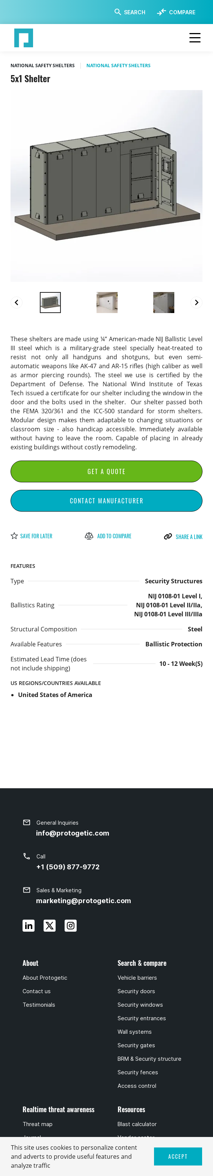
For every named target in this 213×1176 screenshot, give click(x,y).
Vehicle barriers (137, 977)
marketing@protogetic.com (83, 901)
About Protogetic (45, 977)
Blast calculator (137, 1124)
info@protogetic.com (72, 833)
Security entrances (142, 1018)
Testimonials (39, 1004)
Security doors (136, 991)
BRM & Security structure (149, 1059)
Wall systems (135, 1031)
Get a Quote (107, 471)
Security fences (138, 1072)
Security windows (140, 1004)
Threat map (38, 1124)
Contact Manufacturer (107, 500)
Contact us (37, 991)
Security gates (136, 1045)
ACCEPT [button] (178, 1156)
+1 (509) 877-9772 (68, 867)
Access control (137, 1086)
